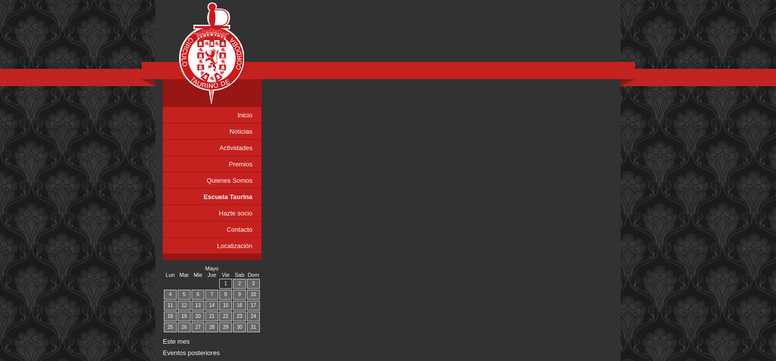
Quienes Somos (230, 180)
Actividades (236, 148)
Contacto (239, 229)
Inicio (245, 115)
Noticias (241, 131)
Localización (234, 246)
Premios (240, 164)
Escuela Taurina (227, 197)
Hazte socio (235, 213)
